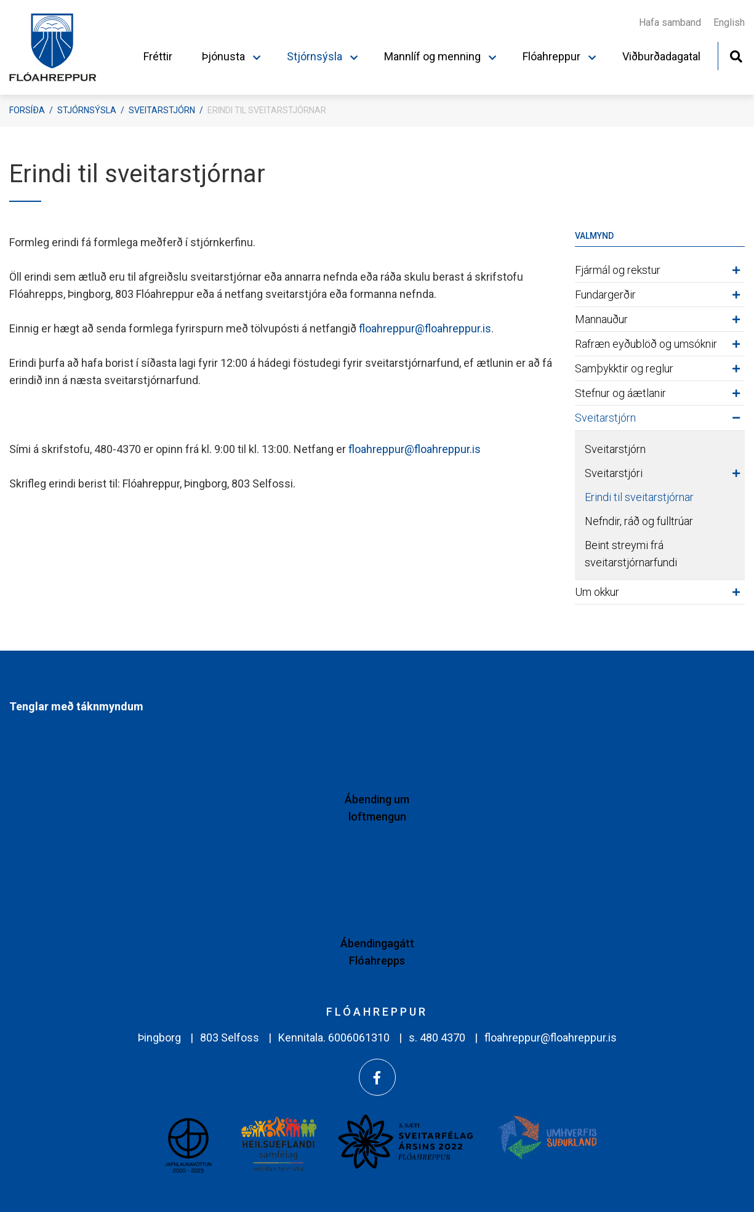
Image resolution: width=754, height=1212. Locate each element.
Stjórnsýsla (86, 110)
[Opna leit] (736, 55)
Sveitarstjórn (162, 110)
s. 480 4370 (437, 1037)
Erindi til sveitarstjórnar (266, 110)
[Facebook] (377, 1077)
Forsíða (27, 110)
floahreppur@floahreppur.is (425, 328)
